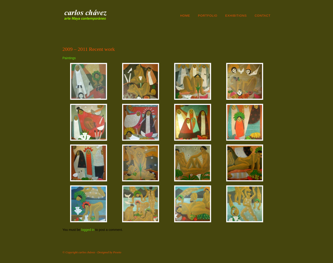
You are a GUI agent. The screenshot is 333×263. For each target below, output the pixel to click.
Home (185, 15)
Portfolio (207, 15)
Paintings (69, 58)
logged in (87, 230)
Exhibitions (236, 15)
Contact (263, 15)
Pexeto (117, 252)
